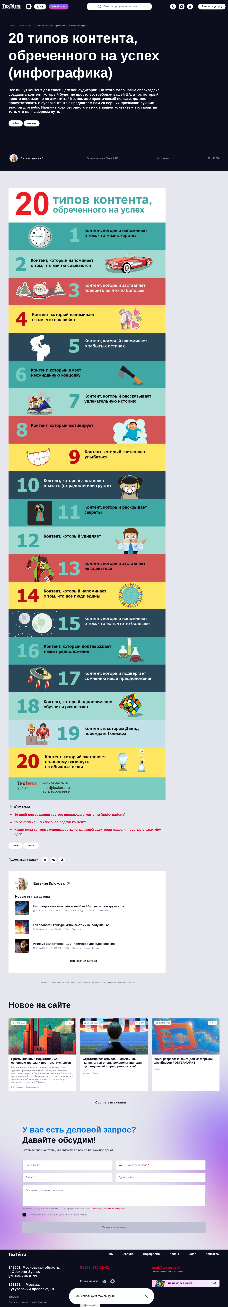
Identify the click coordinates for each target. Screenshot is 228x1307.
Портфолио (151, 1254)
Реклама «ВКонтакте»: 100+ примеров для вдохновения (74, 943)
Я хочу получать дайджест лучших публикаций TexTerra (58, 1214)
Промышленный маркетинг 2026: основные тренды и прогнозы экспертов (41, 1060)
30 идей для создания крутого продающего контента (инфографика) (69, 814)
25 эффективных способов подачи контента (50, 822)
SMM (73, 910)
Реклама (96, 948)
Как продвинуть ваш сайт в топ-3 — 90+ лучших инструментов (78, 906)
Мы (111, 1254)
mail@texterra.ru (166, 1267)
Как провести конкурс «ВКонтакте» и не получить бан (72, 925)
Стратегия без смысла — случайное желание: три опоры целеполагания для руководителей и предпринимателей (112, 1062)
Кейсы (157, 1069)
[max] (181, 6)
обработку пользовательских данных (109, 1209)
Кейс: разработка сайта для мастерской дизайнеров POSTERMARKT (183, 1060)
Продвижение (102, 910)
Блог (192, 1254)
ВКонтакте (76, 929)
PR (12, 1087)
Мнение (20, 1087)
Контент (31, 845)
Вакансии (14, 1296)
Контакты (212, 1254)
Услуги (128, 1254)
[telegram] (190, 6)
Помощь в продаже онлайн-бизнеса (28, 1302)
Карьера (96, 1073)
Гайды (15, 845)
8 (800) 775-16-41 (94, 1267)
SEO (66, 910)
